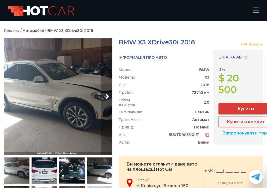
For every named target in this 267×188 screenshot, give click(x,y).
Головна (11, 30)
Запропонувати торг (230, 121)
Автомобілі (33, 30)
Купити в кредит (230, 110)
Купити (230, 97)
